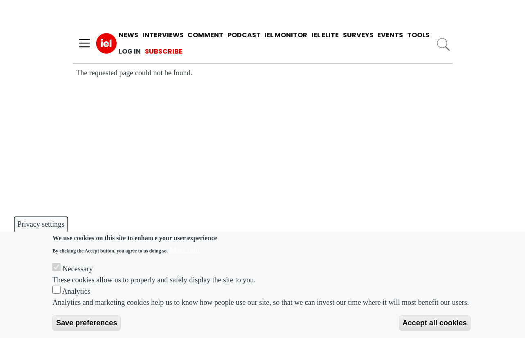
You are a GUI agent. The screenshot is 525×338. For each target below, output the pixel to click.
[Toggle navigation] (85, 43)
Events (390, 35)
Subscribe (164, 51)
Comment (205, 35)
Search (443, 44)
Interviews (163, 35)
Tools (418, 35)
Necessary (78, 269)
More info (184, 250)
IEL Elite (325, 35)
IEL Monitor (285, 35)
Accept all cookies (435, 323)
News (128, 35)
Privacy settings (41, 224)
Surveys (358, 35)
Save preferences (86, 323)
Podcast (244, 35)
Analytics (76, 291)
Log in (130, 51)
